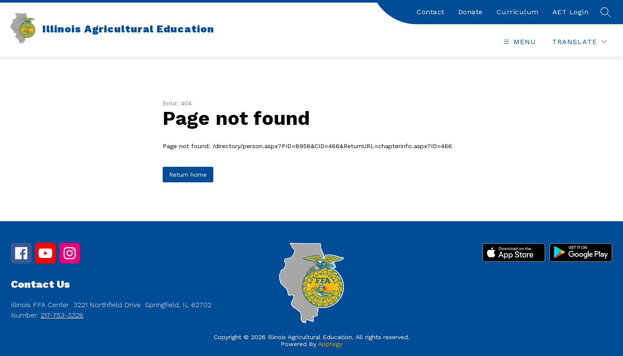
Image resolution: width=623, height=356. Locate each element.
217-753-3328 (62, 315)
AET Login (570, 12)
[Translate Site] (579, 41)
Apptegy (330, 343)
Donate (470, 12)
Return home (188, 174)
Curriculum (518, 12)
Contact (430, 12)
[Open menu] (518, 41)
